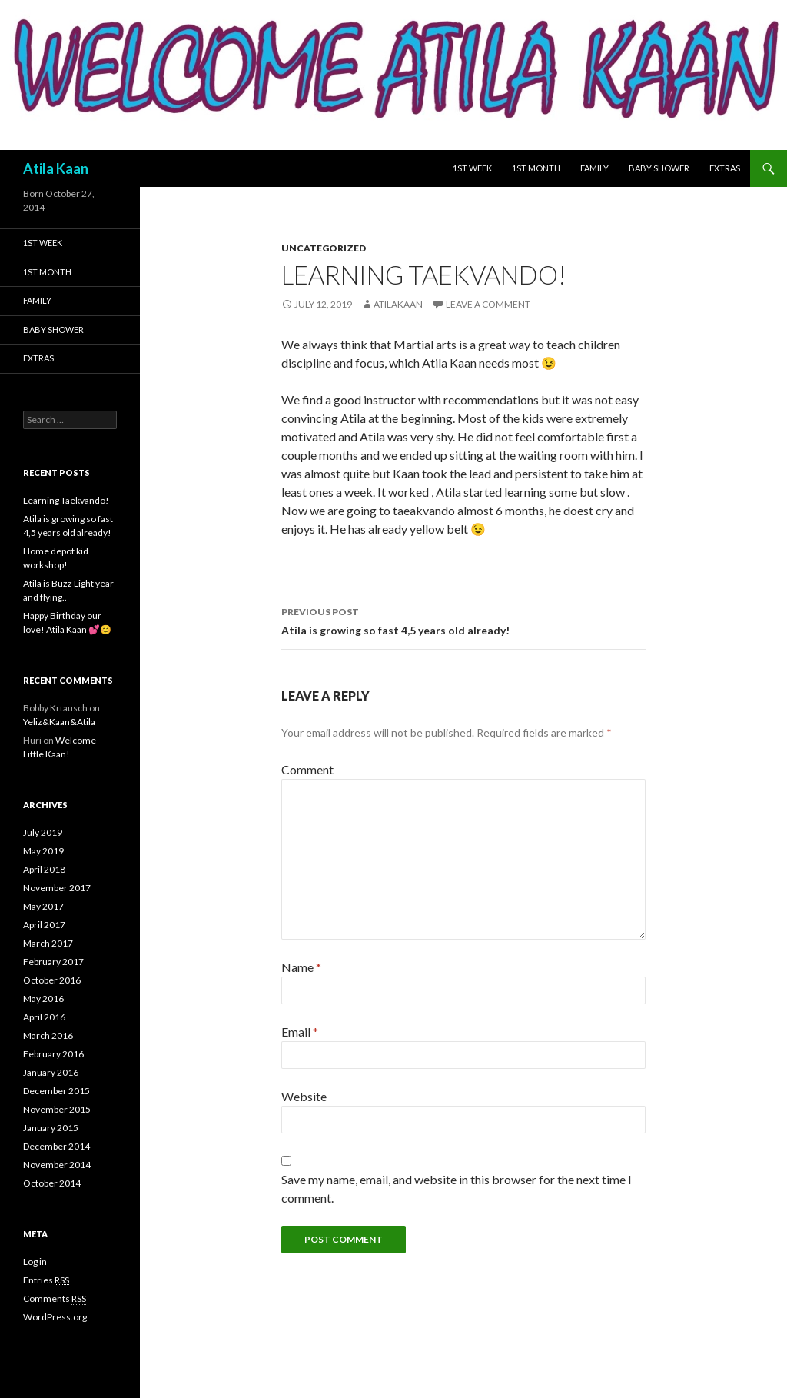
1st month (536, 168)
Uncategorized (323, 248)
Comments (54, 1299)
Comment (307, 769)
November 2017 (57, 888)
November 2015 (57, 1109)
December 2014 (56, 1146)
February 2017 (53, 961)
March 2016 (48, 1035)
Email (299, 1031)
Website (304, 1096)
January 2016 (50, 1072)
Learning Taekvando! (66, 500)
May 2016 (43, 998)
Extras (724, 168)
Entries (46, 1280)
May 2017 (43, 906)
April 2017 (44, 924)
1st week (472, 168)
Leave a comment (488, 304)
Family (594, 168)
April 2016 (44, 1017)
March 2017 (48, 943)
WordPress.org (55, 1317)
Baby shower (659, 168)
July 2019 (42, 832)
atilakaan (398, 304)
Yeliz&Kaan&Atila (59, 721)
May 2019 (43, 851)
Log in (35, 1261)
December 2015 (56, 1091)
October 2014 (52, 1183)
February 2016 (53, 1054)
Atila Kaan (55, 168)
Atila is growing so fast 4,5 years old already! (463, 620)
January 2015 (50, 1127)
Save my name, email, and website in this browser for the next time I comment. (456, 1188)
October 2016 (52, 980)
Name (301, 967)
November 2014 (57, 1164)
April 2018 (44, 869)
